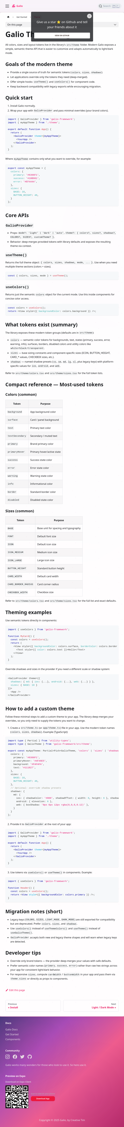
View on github (62, 35)
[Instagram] (7, 1057)
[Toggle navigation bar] (7, 6)
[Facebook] (15, 1057)
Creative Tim (78, 1120)
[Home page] (8, 17)
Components (12, 1039)
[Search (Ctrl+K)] (110, 6)
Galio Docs (11, 1029)
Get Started (11, 1034)
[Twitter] (22, 1057)
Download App (42, 1098)
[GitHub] (30, 1057)
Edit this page (15, 990)
